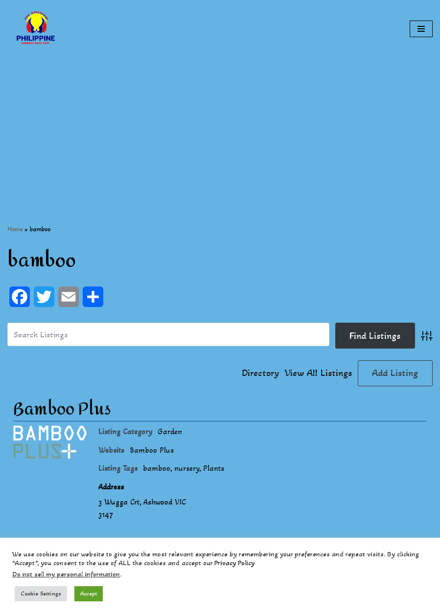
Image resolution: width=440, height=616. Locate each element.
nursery (186, 468)
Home (15, 229)
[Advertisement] (220, 126)
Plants (213, 468)
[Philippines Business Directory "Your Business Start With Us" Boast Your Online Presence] (36, 29)
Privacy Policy (234, 563)
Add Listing (395, 373)
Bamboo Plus (62, 409)
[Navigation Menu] (421, 29)
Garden (170, 431)
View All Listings (318, 373)
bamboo (156, 468)
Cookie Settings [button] (41, 593)
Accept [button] (88, 593)
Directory (260, 373)
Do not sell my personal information (66, 574)
